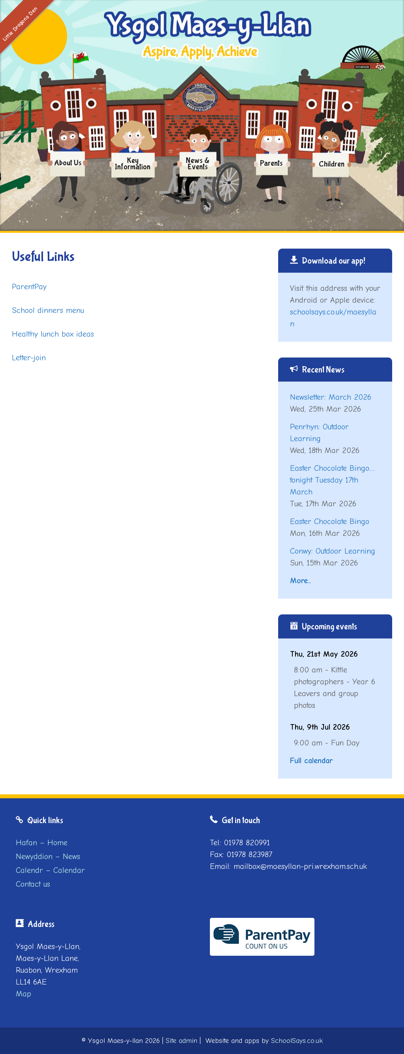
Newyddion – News (48, 856)
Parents (271, 163)
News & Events (197, 163)
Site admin (181, 1041)
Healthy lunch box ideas (53, 334)
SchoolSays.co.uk (297, 1041)
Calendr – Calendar (50, 870)
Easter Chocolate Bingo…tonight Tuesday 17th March (332, 480)
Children (331, 164)
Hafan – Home (41, 842)
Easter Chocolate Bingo (329, 521)
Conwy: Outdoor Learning (332, 551)
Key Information (132, 163)
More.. (300, 580)
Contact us (33, 884)
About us (68, 162)
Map (23, 993)
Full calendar (311, 760)
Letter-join (29, 357)
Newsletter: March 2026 (330, 397)
